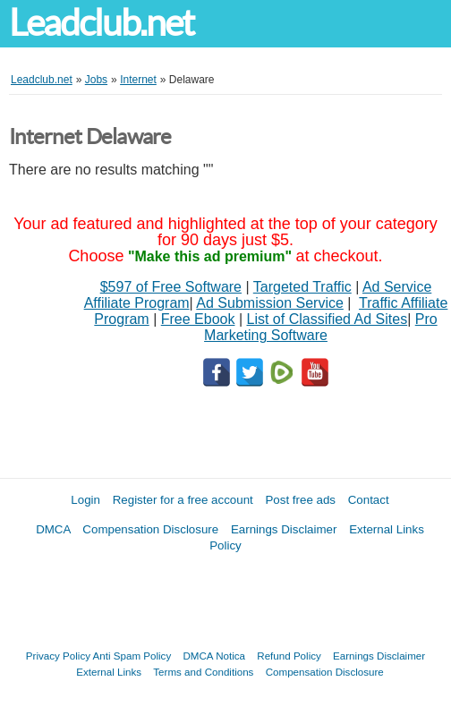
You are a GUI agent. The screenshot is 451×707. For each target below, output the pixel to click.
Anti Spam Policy (132, 655)
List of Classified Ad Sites (327, 319)
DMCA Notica (214, 655)
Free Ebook (198, 319)
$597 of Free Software (171, 286)
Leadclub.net (101, 23)
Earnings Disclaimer (284, 529)
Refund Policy (289, 655)
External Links (108, 671)
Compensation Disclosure (150, 529)
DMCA (53, 529)
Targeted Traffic (302, 286)
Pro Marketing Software (321, 327)
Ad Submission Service (270, 303)
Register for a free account (183, 500)
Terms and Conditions (203, 671)
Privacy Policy (58, 655)
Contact (368, 500)
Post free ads (300, 500)
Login (85, 500)
